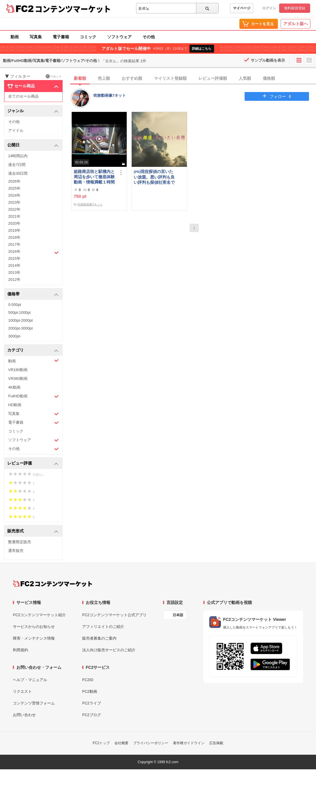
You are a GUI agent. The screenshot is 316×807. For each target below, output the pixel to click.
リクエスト (22, 691)
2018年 (14, 237)
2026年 (14, 181)
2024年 (14, 195)
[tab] (193, 78)
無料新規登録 (294, 8)
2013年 (14, 272)
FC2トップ (101, 743)
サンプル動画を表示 (268, 60)
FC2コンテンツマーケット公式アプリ (114, 615)
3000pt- (14, 336)
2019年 (14, 230)
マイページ (241, 8)
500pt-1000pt (19, 312)
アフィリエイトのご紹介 (103, 626)
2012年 (14, 279)
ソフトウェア (119, 36)
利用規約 (20, 650)
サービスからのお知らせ (34, 626)
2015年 (14, 258)
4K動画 (14, 387)
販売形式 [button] (33, 531)
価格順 (269, 78)
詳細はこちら (201, 48)
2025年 (14, 188)
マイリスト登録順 (170, 78)
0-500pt (14, 304)
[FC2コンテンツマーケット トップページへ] (52, 583)
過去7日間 (16, 164)
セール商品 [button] (33, 86)
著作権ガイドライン (189, 743)
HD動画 (14, 405)
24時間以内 (18, 156)
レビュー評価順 (212, 78)
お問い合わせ (24, 715)
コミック (88, 36)
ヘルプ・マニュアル (30, 680)
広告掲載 (216, 743)
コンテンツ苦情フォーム (34, 703)
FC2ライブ (91, 703)
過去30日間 (18, 173)
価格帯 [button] (33, 294)
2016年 (33, 252)
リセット (54, 76)
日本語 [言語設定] (178, 615)
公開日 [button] (33, 145)
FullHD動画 (33, 396)
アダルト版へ (295, 23)
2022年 (14, 209)
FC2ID (87, 680)
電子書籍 (61, 36)
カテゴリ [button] (33, 350)
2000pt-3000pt (20, 328)
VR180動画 (18, 370)
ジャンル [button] (33, 111)
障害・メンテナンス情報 (34, 638)
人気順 (245, 78)
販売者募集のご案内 (99, 638)
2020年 (14, 223)
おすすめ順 (132, 78)
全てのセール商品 (23, 96)
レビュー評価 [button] (33, 463)
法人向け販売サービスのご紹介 (108, 650)
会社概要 (121, 743)
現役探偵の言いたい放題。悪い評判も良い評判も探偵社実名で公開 (154, 177)
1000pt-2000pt (20, 320)
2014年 (14, 265)
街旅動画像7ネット (109, 95)
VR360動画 (18, 378)
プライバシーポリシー (150, 743)
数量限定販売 (19, 542)
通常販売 (15, 550)
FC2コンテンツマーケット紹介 (39, 615)
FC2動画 (89, 691)
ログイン (269, 8)
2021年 (14, 216)
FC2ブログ (91, 715)
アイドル (15, 130)
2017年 (14, 244)
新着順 (80, 78)
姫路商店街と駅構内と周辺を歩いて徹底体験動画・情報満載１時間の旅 (94, 177)
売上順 (104, 78)
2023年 (14, 202)
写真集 (36, 36)
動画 (15, 36)
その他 (148, 36)
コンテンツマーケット (73, 8)
